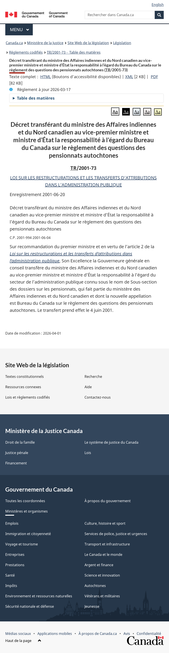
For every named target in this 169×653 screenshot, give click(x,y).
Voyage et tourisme (21, 544)
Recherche (93, 376)
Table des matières (36, 98)
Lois (87, 452)
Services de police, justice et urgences (115, 533)
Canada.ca (14, 42)
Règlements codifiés (26, 52)
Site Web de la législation (88, 42)
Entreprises (14, 554)
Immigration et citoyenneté (28, 533)
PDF (154, 76)
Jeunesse (91, 606)
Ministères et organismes (26, 511)
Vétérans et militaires (102, 596)
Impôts (11, 585)
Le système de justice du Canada (111, 442)
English (158, 4)
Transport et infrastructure (107, 544)
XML (129, 76)
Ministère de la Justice (45, 42)
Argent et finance (98, 564)
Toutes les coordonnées (25, 500)
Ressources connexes (23, 386)
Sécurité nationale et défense (29, 606)
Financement (16, 463)
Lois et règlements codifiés (27, 397)
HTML (45, 76)
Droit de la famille (20, 442)
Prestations (14, 564)
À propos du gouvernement (107, 500)
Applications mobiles (54, 633)
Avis (126, 633)
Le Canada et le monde (103, 554)
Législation (122, 42)
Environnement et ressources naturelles (38, 596)
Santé (10, 575)
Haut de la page (23, 640)
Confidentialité (149, 633)
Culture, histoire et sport (104, 523)
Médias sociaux (18, 633)
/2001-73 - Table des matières (74, 52)
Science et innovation (102, 575)
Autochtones (95, 585)
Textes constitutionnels (24, 376)
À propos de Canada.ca (98, 633)
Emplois (11, 523)
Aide (88, 386)
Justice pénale (16, 452)
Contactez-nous (97, 397)
